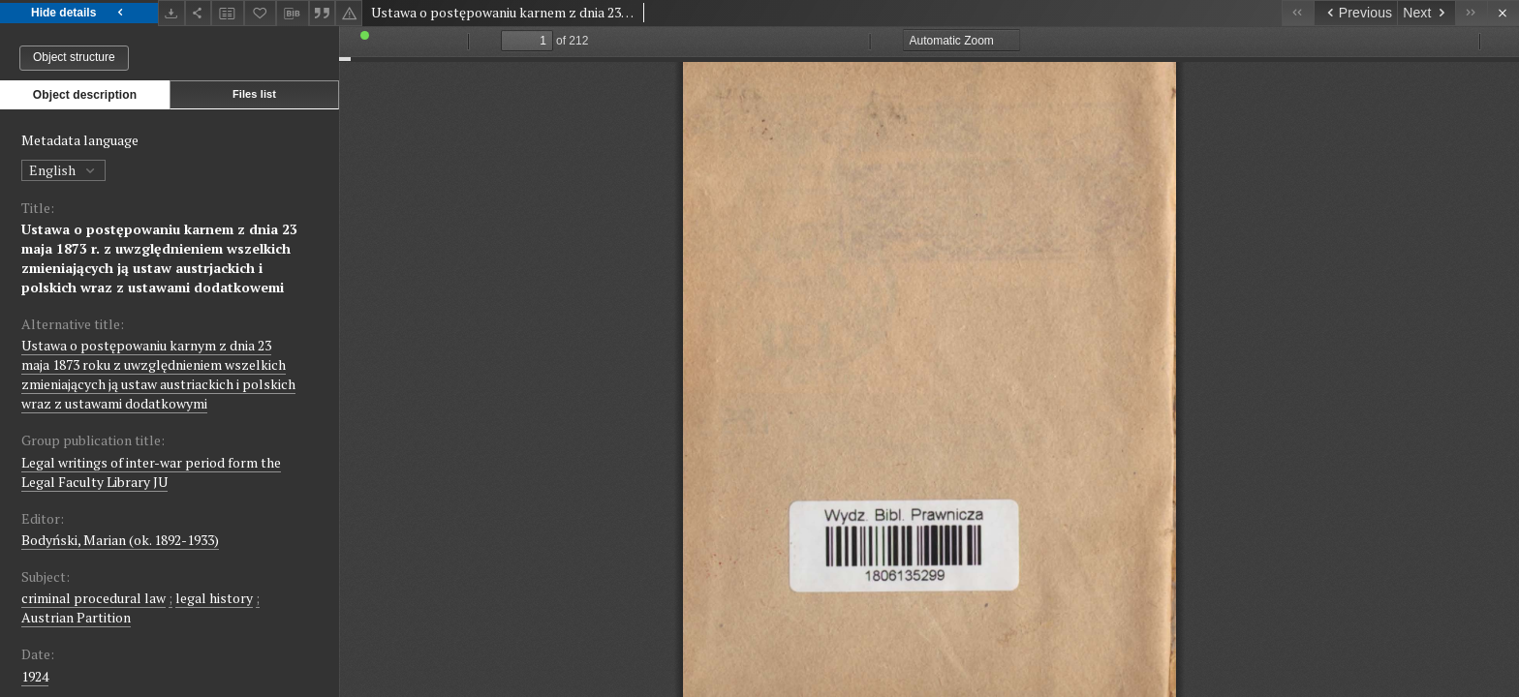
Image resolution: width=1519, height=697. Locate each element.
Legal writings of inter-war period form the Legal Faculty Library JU (151, 472)
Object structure (74, 57)
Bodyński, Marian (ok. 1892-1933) (120, 539)
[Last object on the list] (1471, 13)
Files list (254, 94)
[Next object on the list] (1426, 13)
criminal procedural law (93, 598)
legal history (214, 598)
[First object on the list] (1298, 13)
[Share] (198, 13)
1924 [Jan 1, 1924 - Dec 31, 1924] (34, 676)
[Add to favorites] (260, 13)
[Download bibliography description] (292, 13)
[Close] (1503, 13)
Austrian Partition (76, 617)
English (63, 170)
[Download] (171, 13)
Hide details (79, 13)
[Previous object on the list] (1355, 13)
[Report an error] (348, 13)
